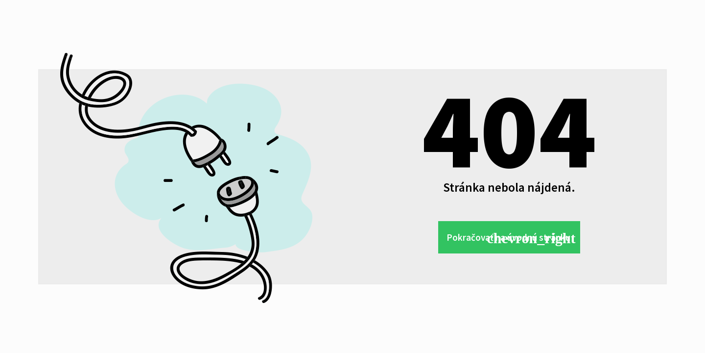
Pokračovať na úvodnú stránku (504, 237)
